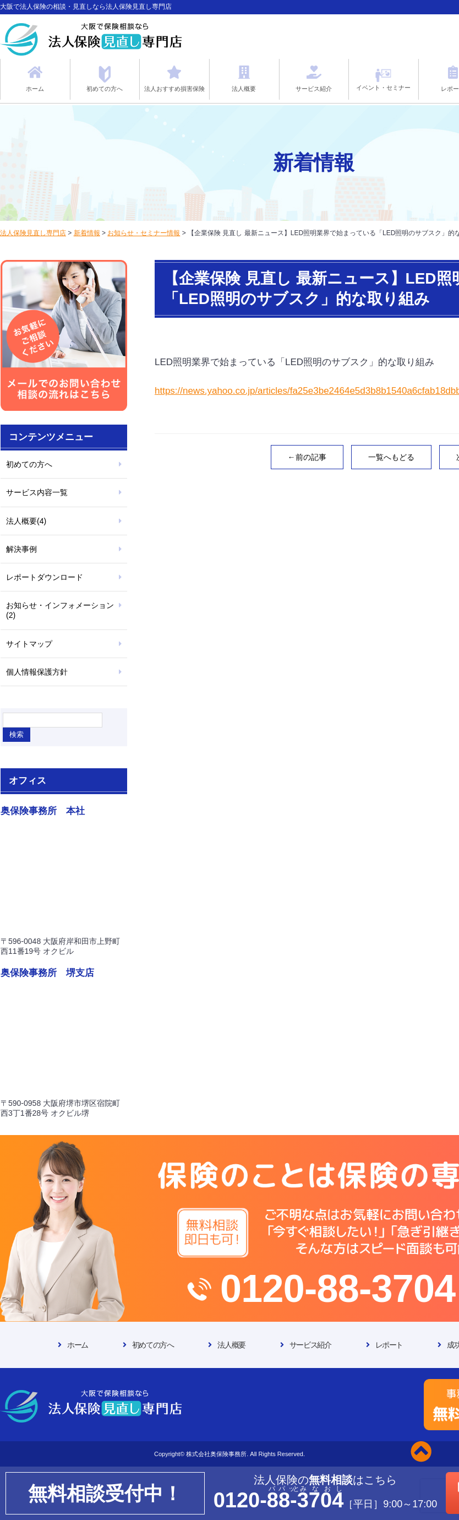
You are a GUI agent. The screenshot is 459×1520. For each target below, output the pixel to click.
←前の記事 (307, 457)
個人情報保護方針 (37, 671)
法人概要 (231, 1344)
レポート (389, 1344)
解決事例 (21, 549)
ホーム (77, 1344)
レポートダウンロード (44, 577)
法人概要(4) (26, 521)
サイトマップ (29, 643)
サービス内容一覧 (37, 492)
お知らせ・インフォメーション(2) (60, 610)
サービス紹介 (310, 1344)
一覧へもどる (391, 457)
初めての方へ (29, 464)
